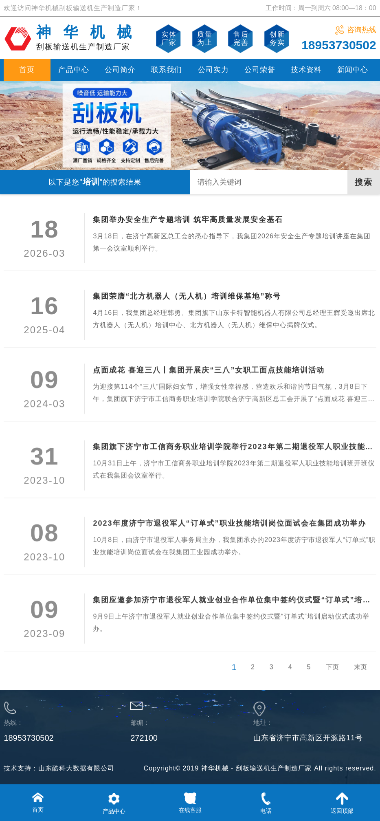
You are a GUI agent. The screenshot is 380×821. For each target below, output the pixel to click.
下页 (332, 685)
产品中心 (73, 70)
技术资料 (306, 70)
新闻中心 (352, 70)
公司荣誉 (259, 70)
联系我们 (166, 70)
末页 (360, 685)
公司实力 (213, 70)
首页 (27, 70)
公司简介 (120, 70)
